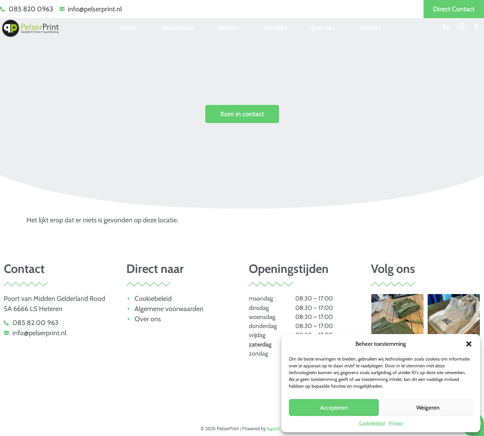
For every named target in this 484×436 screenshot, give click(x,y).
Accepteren (334, 407)
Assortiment (177, 28)
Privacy (396, 423)
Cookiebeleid (372, 423)
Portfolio (275, 28)
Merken (229, 28)
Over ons (323, 28)
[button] (469, 344)
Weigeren (427, 407)
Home (128, 28)
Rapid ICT (275, 428)
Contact (370, 28)
